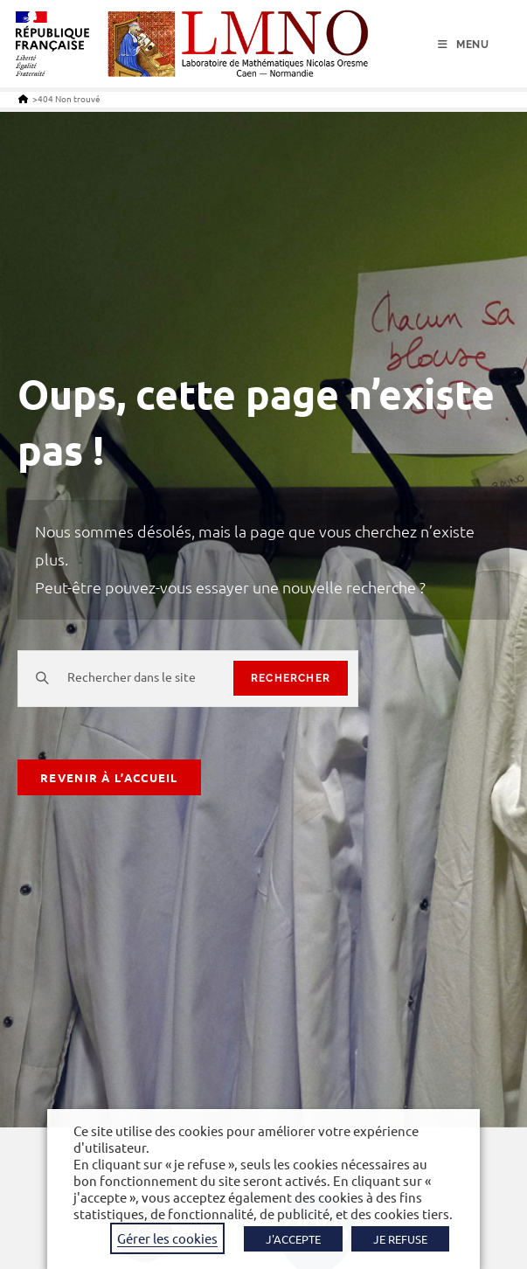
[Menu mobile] (463, 44)
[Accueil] (23, 98)
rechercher (290, 678)
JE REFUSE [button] (400, 1238)
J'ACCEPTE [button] (293, 1238)
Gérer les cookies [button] (167, 1238)
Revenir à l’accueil (109, 777)
